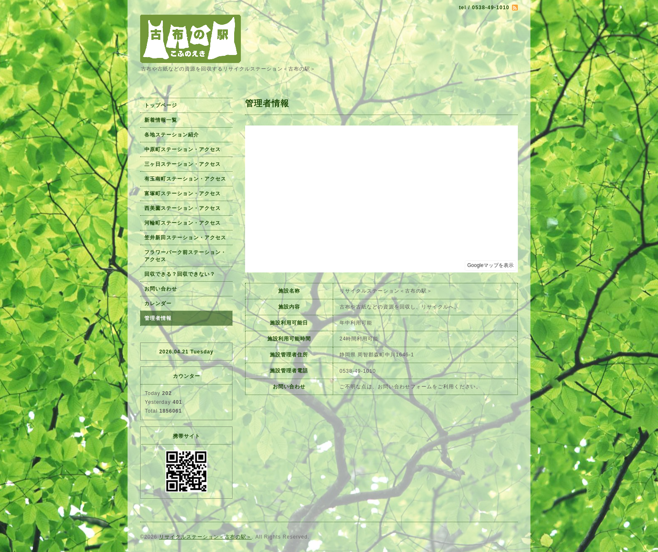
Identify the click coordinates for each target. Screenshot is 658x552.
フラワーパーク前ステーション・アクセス (185, 255)
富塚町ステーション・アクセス (182, 193)
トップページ (160, 105)
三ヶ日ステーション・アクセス (182, 164)
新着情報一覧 (160, 120)
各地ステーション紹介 (171, 135)
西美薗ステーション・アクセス (182, 208)
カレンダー (158, 303)
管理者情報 (158, 318)
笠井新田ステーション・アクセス (185, 238)
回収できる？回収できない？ (179, 274)
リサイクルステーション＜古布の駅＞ (205, 537)
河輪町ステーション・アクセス (182, 223)
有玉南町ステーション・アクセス (185, 179)
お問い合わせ (160, 289)
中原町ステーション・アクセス (182, 149)
